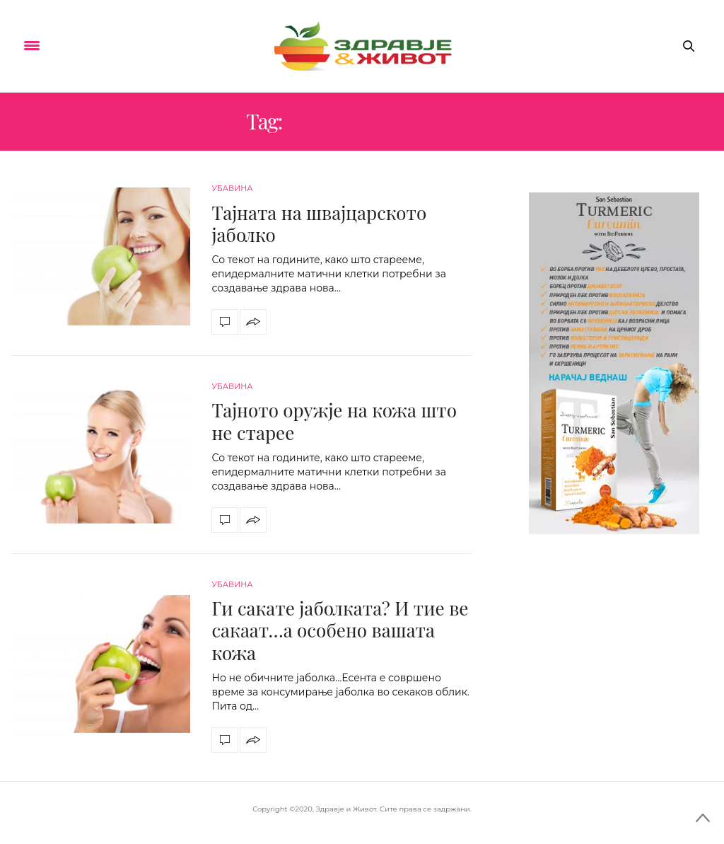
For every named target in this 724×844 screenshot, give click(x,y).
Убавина (231, 188)
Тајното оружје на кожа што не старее (334, 421)
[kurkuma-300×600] (614, 362)
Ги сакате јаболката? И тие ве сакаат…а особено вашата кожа (339, 630)
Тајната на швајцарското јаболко (318, 223)
